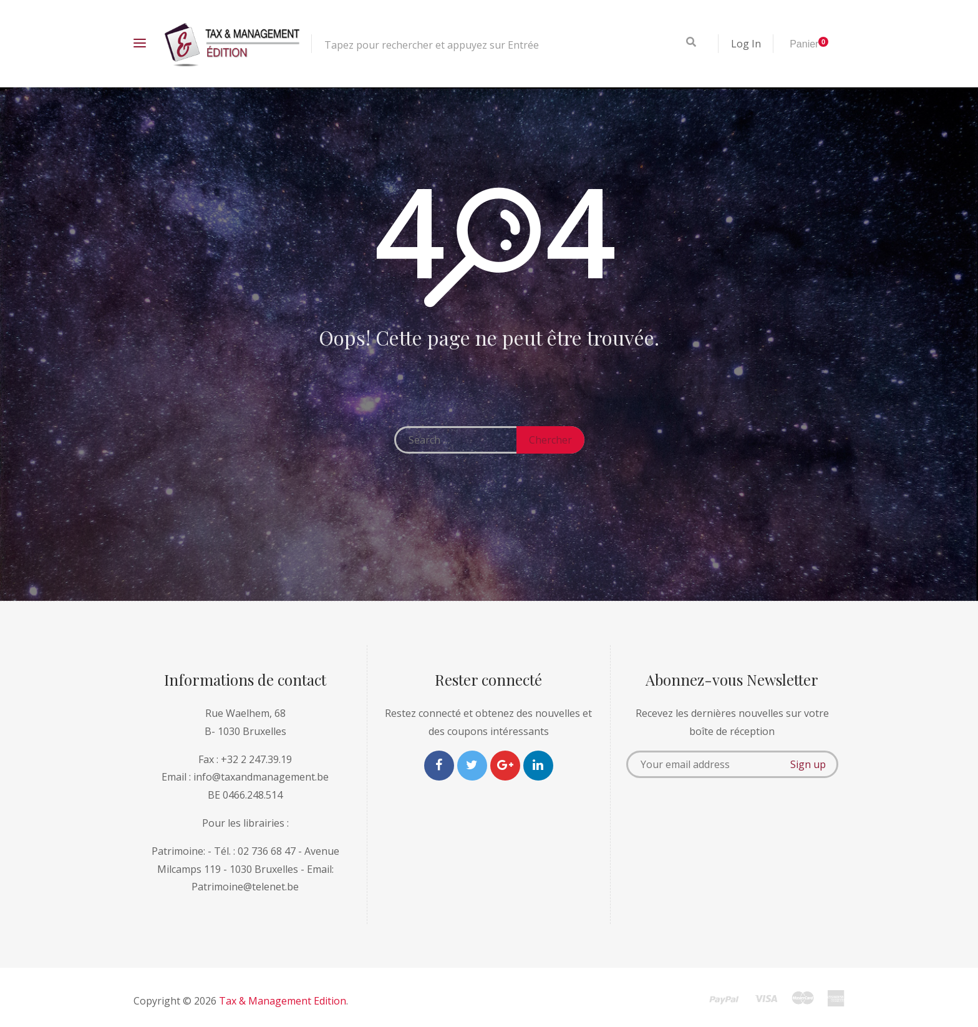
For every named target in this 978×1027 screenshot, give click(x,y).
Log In (746, 44)
